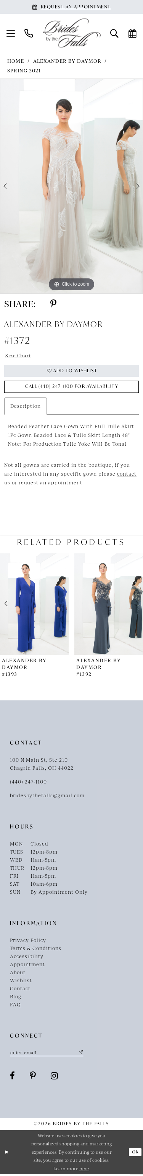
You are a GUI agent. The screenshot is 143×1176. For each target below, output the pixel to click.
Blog (15, 997)
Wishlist (21, 981)
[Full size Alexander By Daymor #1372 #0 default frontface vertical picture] (71, 186)
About (18, 973)
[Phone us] (29, 33)
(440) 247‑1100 (28, 782)
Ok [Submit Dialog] (135, 1153)
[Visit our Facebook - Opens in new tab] (12, 1077)
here (84, 1170)
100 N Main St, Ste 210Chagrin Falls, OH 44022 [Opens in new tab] (42, 764)
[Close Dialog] (7, 1153)
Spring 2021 (24, 70)
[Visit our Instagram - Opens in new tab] (54, 1077)
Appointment (27, 965)
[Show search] (115, 33)
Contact (20, 989)
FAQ (15, 1005)
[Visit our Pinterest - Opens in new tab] (33, 1077)
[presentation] (34, 605)
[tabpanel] (71, 186)
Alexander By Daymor (67, 60)
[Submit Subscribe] (82, 1054)
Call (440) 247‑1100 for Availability (72, 388)
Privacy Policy (28, 941)
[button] (11, 33)
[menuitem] (11, 33)
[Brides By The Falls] (71, 33)
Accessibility (26, 957)
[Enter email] (48, 1054)
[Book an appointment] (71, 7)
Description (25, 407)
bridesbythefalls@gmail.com (47, 796)
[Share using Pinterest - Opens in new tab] (53, 303)
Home (15, 60)
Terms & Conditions (35, 949)
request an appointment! (51, 483)
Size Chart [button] (18, 355)
